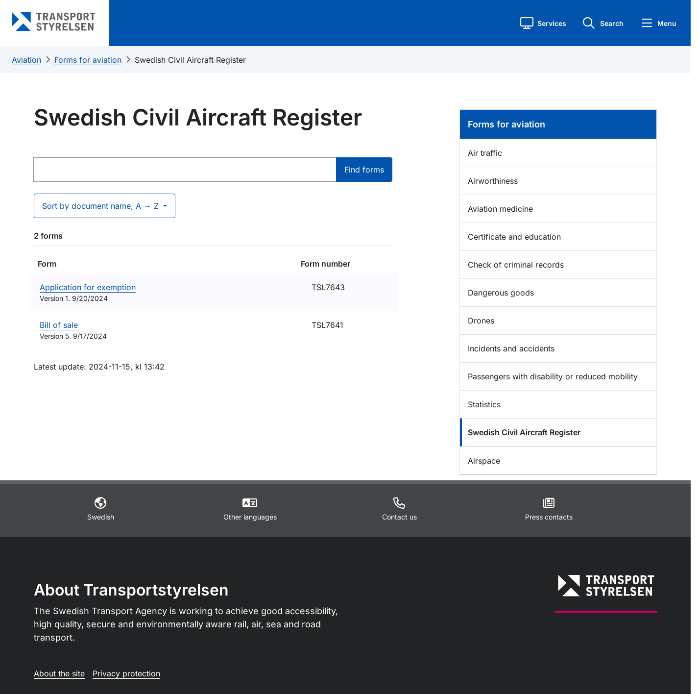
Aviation (26, 60)
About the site (59, 673)
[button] (543, 23)
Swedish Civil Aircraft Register (190, 60)
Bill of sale (59, 325)
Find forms (364, 169)
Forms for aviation (87, 60)
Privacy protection (126, 673)
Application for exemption (88, 287)
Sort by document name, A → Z (101, 206)
